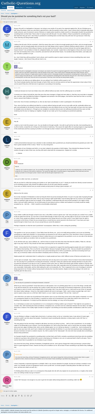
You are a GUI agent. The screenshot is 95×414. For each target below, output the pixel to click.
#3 (92, 63)
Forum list (3, 10)
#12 (92, 313)
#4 (92, 88)
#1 (92, 25)
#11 (92, 274)
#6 (92, 136)
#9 (92, 211)
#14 (92, 376)
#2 (92, 41)
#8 (92, 190)
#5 (92, 118)
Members (29, 7)
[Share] (90, 26)
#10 (92, 229)
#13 (92, 351)
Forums (10, 7)
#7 (92, 158)
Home (4, 7)
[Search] (90, 7)
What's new (19, 7)
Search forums (11, 10)
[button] (24, 7)
